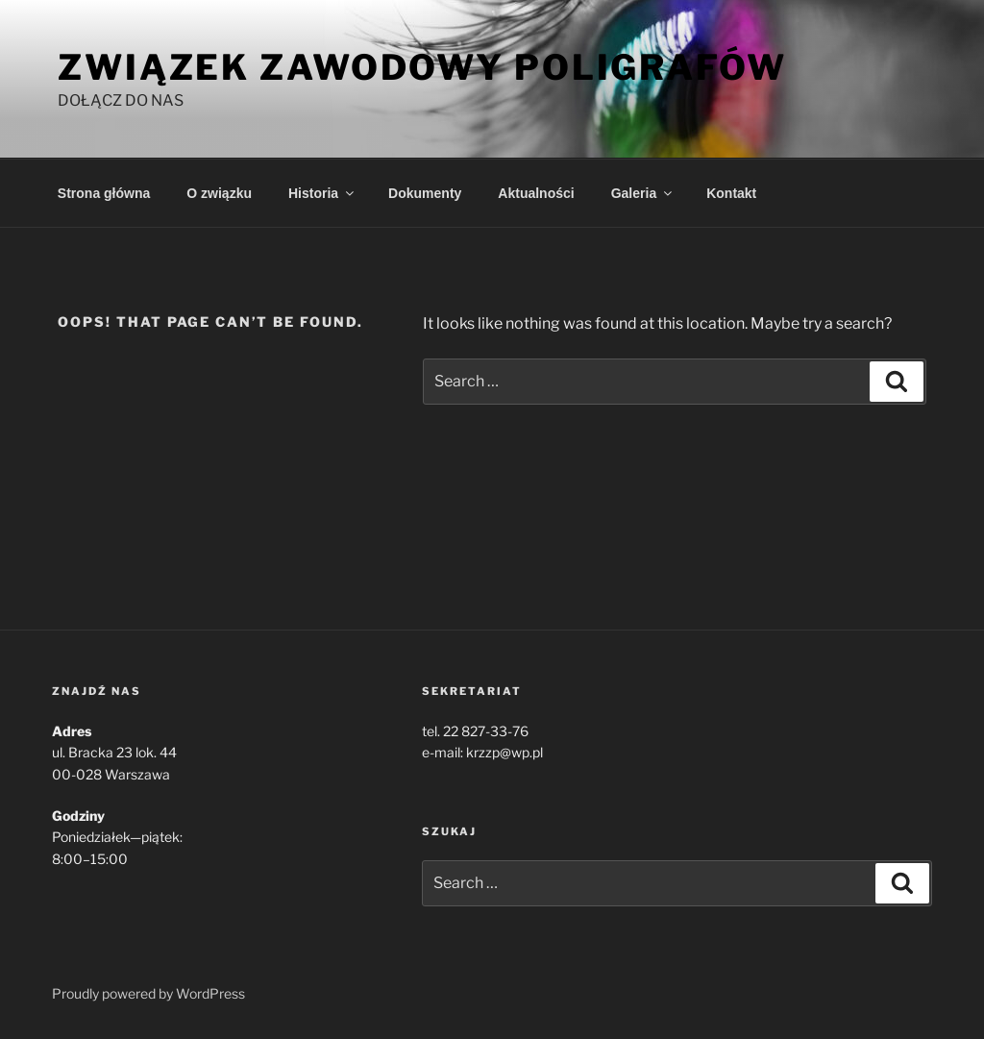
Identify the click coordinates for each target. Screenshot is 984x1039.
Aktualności (536, 193)
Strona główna (104, 193)
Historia (322, 193)
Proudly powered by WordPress (148, 993)
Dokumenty (424, 193)
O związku (219, 193)
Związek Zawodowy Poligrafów (422, 67)
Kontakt (731, 193)
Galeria (643, 193)
